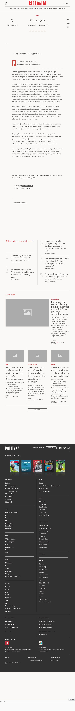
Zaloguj (65, 3)
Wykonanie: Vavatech (54, 699)
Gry (6, 642)
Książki (37, 16)
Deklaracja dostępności (45, 667)
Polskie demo (43, 584)
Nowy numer (13, 9)
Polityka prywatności (45, 664)
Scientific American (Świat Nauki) (49, 525)
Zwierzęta (42, 625)
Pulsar (41, 522)
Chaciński (42, 549)
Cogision (36, 699)
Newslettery (42, 603)
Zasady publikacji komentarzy (47, 660)
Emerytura (8, 610)
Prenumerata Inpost (38, 487)
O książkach (42, 573)
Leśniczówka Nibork (55, 697)
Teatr (6, 640)
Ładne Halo (40, 699)
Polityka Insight (32, 697)
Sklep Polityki (43, 638)
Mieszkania (8, 602)
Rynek (26, 9)
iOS (6, 686)
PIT (6, 605)
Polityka (7, 522)
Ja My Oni (8, 539)
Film (6, 632)
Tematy (41, 633)
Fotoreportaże (43, 609)
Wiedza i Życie (9, 533)
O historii (42, 576)
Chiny (7, 592)
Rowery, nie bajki (44, 581)
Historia (41, 611)
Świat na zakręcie (44, 570)
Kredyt (7, 613)
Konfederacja (9, 565)
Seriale (7, 634)
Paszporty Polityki (10, 645)
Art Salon (8, 651)
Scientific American (11, 530)
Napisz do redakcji (10, 664)
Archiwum (42, 628)
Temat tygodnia (43, 565)
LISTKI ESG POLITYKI (12, 616)
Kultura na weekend (45, 567)
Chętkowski (42, 552)
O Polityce (8, 670)
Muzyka (7, 629)
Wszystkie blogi (44, 554)
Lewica (7, 557)
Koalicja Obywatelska (11, 552)
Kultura (31, 9)
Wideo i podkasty (47, 9)
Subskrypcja (51, 487)
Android (10, 686)
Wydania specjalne (10, 525)
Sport (40, 620)
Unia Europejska (10, 581)
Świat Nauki (9, 536)
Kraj (19, 9)
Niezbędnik (8, 541)
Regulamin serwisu (44, 657)
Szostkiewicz (43, 546)
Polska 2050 (9, 562)
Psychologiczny (43, 578)
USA (6, 584)
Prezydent (8, 568)
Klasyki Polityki (44, 622)
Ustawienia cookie (43, 673)
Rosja (7, 589)
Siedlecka (42, 541)
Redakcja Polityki (10, 657)
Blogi (40, 9)
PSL (6, 560)
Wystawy (8, 637)
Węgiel (7, 608)
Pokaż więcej (37, 449)
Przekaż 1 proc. (43, 617)
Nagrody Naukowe (44, 530)
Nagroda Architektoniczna (13, 648)
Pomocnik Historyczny (12, 528)
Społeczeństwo (43, 614)
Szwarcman (42, 544)
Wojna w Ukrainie (10, 578)
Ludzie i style (43, 606)
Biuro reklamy (9, 660)
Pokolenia (55, 9)
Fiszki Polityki (42, 686)
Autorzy (41, 630)
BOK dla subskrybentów (11, 667)
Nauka (36, 9)
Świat (22, 9)
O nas (41, 636)
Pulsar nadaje (43, 586)
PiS (6, 554)
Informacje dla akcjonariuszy (47, 670)
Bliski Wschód (9, 586)
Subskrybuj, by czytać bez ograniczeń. (28, 103)
